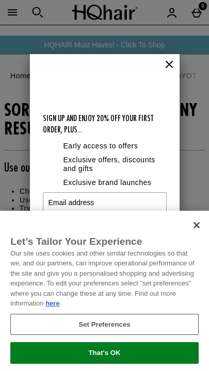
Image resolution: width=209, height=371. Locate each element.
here (52, 303)
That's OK (104, 353)
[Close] (169, 65)
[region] (104, 291)
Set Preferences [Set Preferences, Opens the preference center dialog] (104, 324)
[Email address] (105, 202)
